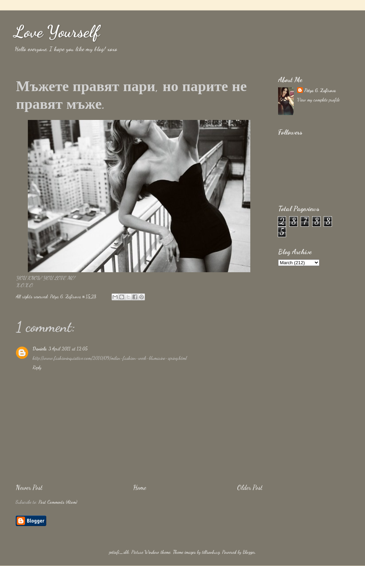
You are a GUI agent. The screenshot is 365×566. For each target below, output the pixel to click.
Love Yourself (56, 31)
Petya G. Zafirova (320, 90)
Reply (37, 367)
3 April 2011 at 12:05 (68, 348)
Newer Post (29, 487)
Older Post (249, 487)
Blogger (249, 552)
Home (139, 487)
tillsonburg (211, 552)
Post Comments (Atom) (58, 502)
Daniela (40, 348)
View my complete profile (318, 100)
